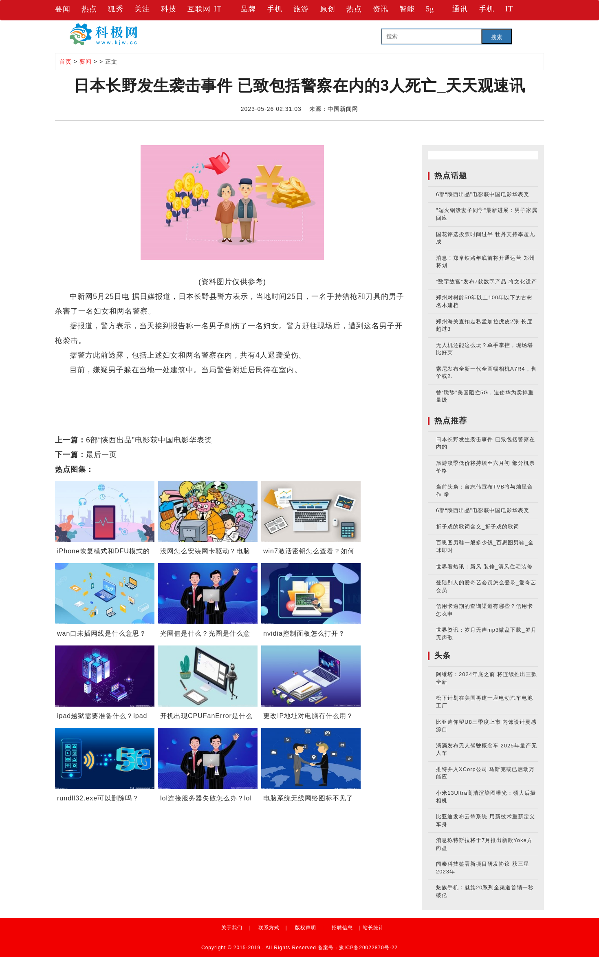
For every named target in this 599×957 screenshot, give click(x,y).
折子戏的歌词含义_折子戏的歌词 (477, 527)
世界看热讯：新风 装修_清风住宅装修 (484, 567)
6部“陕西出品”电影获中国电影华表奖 (149, 440)
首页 (65, 61)
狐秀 (115, 9)
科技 (168, 9)
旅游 (301, 9)
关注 (142, 9)
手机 (274, 9)
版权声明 (305, 927)
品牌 (248, 9)
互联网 (199, 9)
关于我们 (231, 927)
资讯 (380, 9)
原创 (327, 9)
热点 (89, 9)
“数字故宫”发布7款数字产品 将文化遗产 (486, 281)
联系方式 (269, 927)
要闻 (62, 9)
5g (430, 9)
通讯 (460, 9)
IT (218, 9)
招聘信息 (342, 927)
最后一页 (101, 455)
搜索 (496, 37)
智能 (407, 9)
